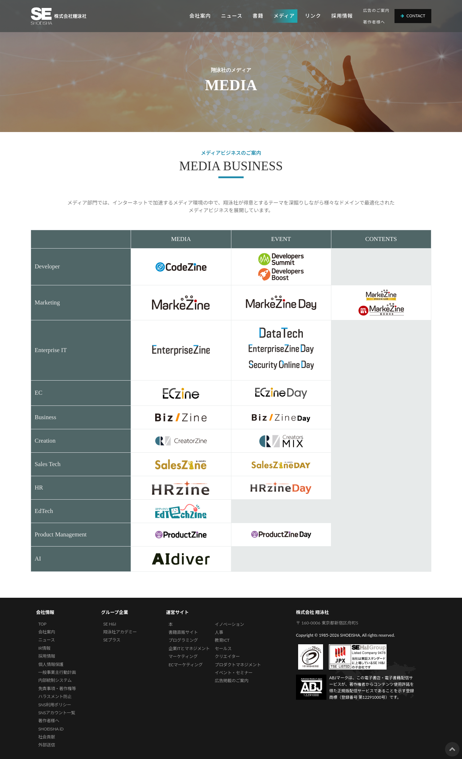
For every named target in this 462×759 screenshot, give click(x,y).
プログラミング (183, 640)
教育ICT (222, 640)
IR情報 (44, 648)
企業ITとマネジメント (189, 648)
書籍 (258, 16)
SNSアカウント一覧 (56, 712)
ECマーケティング (185, 664)
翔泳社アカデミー (120, 632)
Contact (413, 15)
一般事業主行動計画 (57, 672)
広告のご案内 (376, 10)
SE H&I (109, 624)
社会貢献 (46, 737)
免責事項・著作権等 (57, 688)
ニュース (231, 16)
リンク (313, 16)
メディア (284, 16)
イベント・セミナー (234, 672)
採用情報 (342, 16)
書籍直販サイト (183, 632)
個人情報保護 (51, 664)
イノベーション (229, 624)
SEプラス (111, 639)
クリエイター (227, 656)
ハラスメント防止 (55, 696)
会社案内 (200, 16)
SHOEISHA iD (51, 729)
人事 (219, 632)
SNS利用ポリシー (54, 704)
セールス (223, 648)
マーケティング (183, 656)
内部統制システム (55, 680)
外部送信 (46, 744)
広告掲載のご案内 (231, 680)
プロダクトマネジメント (238, 664)
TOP (42, 624)
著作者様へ (374, 21)
